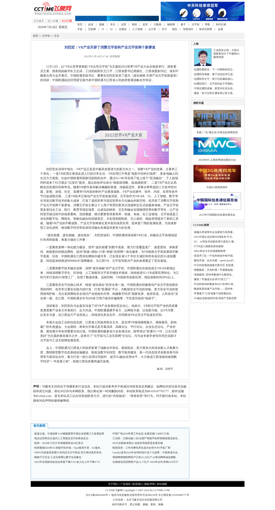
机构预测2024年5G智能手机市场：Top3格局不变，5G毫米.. (67, 447)
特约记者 (221, 24)
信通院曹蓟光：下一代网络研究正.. (214, 69)
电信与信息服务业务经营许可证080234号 (134, 494)
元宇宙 (195, 24)
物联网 (171, 24)
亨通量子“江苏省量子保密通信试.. (213, 293)
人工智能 (137, 29)
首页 (79, 24)
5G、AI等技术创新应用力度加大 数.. (214, 241)
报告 (174, 29)
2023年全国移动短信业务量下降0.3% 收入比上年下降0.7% (67, 461)
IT (103, 29)
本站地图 (162, 484)
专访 (112, 24)
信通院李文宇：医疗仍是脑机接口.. (214, 78)
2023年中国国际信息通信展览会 (217, 214)
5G (111, 29)
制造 (134, 24)
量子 (183, 24)
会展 (220, 29)
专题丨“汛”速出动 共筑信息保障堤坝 (217, 132)
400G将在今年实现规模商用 (210, 251)
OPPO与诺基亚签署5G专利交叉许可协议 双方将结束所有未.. (68, 452)
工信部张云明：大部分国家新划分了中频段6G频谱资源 (226, 54)
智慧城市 (188, 29)
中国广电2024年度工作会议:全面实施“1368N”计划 (141, 433)
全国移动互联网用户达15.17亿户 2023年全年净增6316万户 (145, 461)
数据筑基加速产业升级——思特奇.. (214, 288)
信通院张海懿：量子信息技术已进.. (214, 74)
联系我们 (137, 484)
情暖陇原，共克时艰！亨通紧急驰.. (214, 269)
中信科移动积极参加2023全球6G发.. (214, 284)
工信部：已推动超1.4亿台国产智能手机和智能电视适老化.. (146, 438)
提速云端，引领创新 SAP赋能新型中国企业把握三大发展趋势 (69, 433)
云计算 (152, 29)
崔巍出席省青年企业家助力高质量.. (214, 232)
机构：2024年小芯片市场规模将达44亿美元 (58, 443)
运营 (123, 24)
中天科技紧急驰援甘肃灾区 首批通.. (214, 265)
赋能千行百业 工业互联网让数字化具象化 (57, 457)
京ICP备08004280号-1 (98, 494)
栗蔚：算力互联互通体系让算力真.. (214, 93)
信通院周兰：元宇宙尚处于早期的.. (214, 83)
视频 (101, 24)
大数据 (157, 24)
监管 (145, 24)
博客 (207, 24)
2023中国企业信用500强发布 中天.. (213, 236)
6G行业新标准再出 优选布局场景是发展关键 (138, 443)
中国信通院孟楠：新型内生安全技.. (214, 88)
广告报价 (125, 484)
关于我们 (113, 484)
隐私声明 (149, 484)
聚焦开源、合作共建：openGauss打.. (214, 260)
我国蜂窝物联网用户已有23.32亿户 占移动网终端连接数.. (145, 457)
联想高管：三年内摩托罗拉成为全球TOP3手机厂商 (141, 447)
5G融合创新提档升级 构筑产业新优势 (215, 298)
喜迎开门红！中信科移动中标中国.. (214, 255)
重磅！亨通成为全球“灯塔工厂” (212, 279)
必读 (90, 24)
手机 (79, 29)
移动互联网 (205, 29)
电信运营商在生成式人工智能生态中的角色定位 (61, 438)
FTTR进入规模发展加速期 (208, 246)
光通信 (123, 29)
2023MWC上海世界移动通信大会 (217, 159)
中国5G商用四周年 (217, 187)
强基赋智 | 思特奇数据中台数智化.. (213, 274)
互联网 (92, 29)
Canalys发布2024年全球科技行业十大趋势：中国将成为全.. (146, 452)
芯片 (164, 29)
